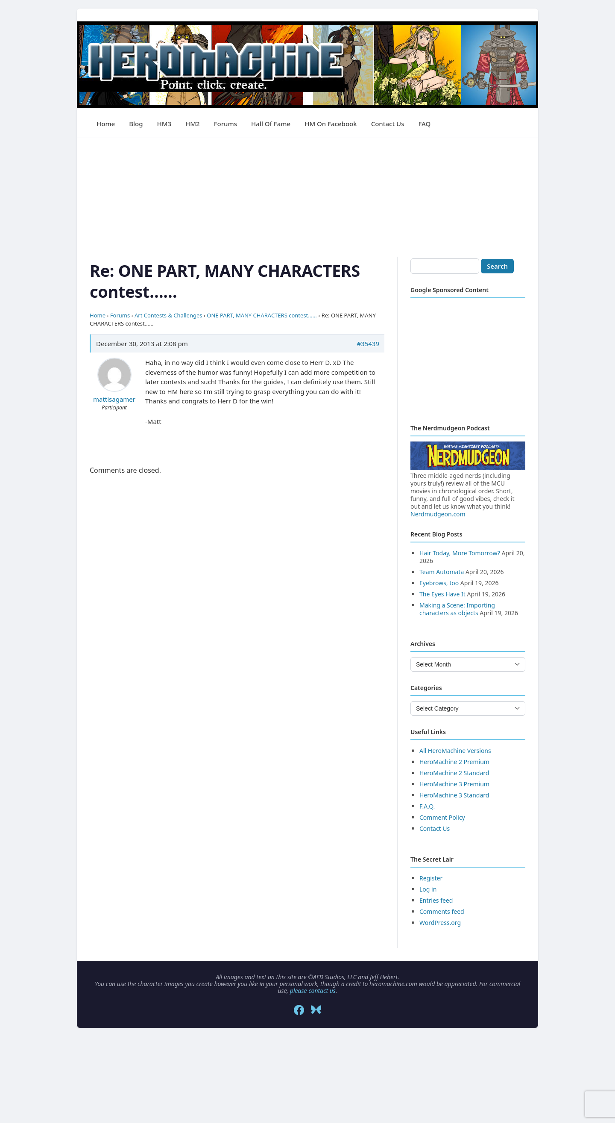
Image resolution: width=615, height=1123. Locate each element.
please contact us (313, 991)
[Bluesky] (316, 1010)
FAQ (424, 123)
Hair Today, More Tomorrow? (459, 553)
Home (106, 123)
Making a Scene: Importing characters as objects (457, 609)
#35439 (368, 343)
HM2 (192, 123)
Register (430, 878)
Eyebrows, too (439, 583)
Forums (225, 123)
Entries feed (436, 900)
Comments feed (441, 911)
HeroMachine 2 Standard (454, 773)
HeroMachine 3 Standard (454, 795)
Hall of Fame (270, 123)
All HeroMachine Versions (455, 751)
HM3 (164, 123)
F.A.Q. (427, 806)
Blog (136, 123)
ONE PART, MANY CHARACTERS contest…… (262, 315)
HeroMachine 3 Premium (454, 784)
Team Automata (441, 572)
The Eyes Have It (442, 594)
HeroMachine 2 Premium (454, 762)
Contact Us (387, 123)
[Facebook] (299, 1010)
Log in (427, 889)
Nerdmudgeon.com (438, 514)
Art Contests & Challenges (168, 315)
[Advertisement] (307, 197)
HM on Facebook (331, 123)
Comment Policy (442, 817)
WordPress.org (440, 923)
